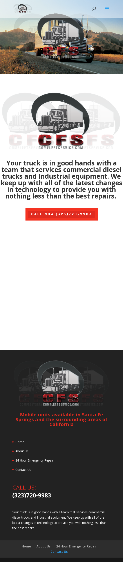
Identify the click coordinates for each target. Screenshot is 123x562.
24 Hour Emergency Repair (34, 460)
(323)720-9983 (31, 495)
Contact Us (23, 469)
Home (19, 442)
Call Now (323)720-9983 (61, 214)
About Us (22, 451)
